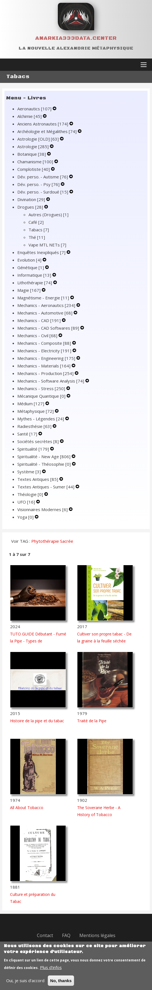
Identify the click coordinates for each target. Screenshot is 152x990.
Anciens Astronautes (43, 124)
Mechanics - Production (46, 373)
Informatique (34, 275)
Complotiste (34, 169)
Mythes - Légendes (41, 418)
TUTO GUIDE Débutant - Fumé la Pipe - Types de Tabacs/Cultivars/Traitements (38, 641)
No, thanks (61, 984)
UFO (26, 502)
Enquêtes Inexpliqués (41, 252)
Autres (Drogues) (48, 214)
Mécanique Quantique (41, 396)
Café (36, 222)
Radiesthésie (35, 426)
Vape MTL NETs (47, 245)
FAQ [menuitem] (66, 935)
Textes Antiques (38, 479)
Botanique (32, 154)
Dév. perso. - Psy (39, 184)
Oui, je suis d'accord (25, 984)
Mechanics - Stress (41, 388)
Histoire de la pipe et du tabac (37, 720)
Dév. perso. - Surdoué (43, 192)
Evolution (29, 260)
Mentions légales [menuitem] (97, 935)
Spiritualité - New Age (44, 456)
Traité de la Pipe (91, 720)
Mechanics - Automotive (45, 313)
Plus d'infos (51, 971)
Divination (31, 199)
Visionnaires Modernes (43, 509)
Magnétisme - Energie (43, 298)
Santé (27, 434)
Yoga (26, 517)
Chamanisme (35, 161)
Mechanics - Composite (44, 343)
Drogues (30, 207)
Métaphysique (36, 411)
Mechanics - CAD (39, 320)
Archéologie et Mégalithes (47, 131)
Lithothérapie (35, 282)
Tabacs (38, 229)
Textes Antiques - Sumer (46, 487)
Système (29, 471)
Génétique (31, 267)
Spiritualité (33, 449)
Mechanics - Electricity (44, 350)
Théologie (30, 494)
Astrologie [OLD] (38, 139)
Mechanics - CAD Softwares (48, 328)
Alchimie (30, 116)
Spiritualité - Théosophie (44, 464)
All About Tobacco (26, 807)
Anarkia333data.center (76, 38)
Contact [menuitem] (45, 935)
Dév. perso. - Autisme (43, 177)
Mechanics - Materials (44, 366)
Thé (36, 237)
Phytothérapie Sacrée (52, 541)
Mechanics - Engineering (46, 358)
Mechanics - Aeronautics (46, 305)
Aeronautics (35, 108)
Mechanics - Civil (37, 335)
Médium (31, 403)
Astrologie (33, 146)
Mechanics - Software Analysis (51, 381)
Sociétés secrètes (38, 441)
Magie (29, 290)
